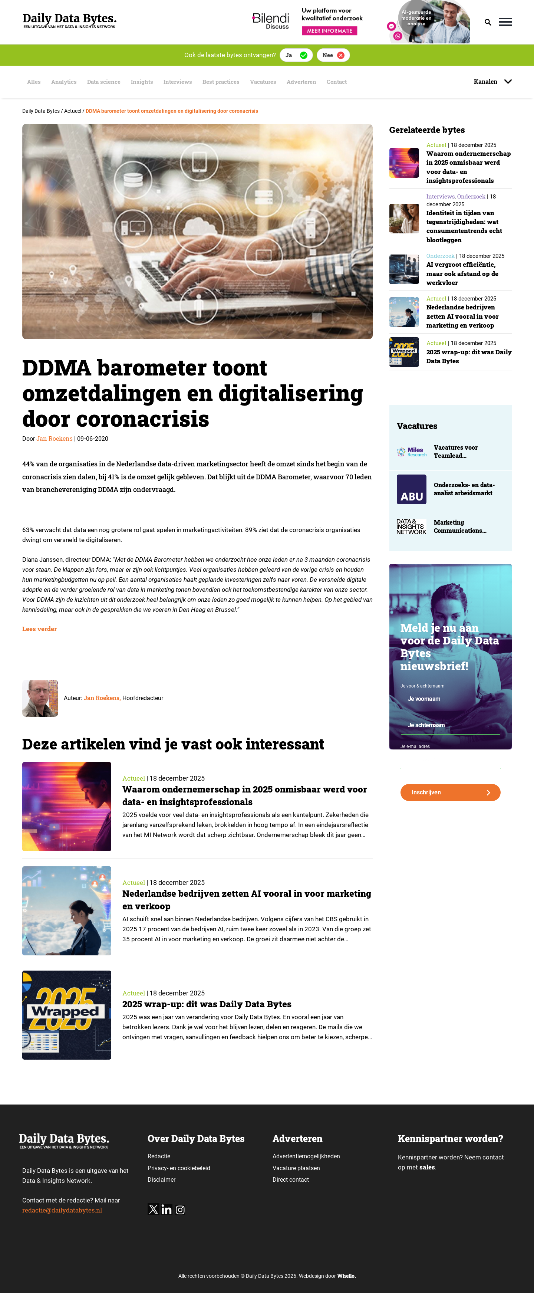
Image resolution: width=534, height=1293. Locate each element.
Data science (104, 82)
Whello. (346, 1275)
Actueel (134, 778)
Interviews (180, 82)
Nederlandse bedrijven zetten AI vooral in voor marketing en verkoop (463, 325)
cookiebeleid (194, 1168)
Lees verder (39, 629)
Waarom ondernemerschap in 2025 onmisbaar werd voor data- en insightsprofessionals (236, 796)
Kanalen (486, 81)
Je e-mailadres (415, 755)
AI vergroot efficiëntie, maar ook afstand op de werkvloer (463, 282)
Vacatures (270, 82)
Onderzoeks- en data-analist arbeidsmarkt (464, 498)
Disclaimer (161, 1179)
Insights (143, 82)
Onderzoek (471, 205)
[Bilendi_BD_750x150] (358, 41)
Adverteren (310, 82)
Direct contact (291, 1179)
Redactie (159, 1156)
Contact (347, 82)
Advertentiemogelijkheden (306, 1156)
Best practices (226, 82)
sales (427, 1167)
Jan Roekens (54, 438)
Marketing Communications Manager (458, 539)
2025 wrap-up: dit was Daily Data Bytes (209, 1004)
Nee (328, 55)
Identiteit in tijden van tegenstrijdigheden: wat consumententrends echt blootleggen (465, 235)
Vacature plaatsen (296, 1168)
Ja (289, 55)
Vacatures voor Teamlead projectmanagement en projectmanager (467, 469)
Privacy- (158, 1168)
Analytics (63, 82)
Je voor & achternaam (422, 695)
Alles (31, 82)
